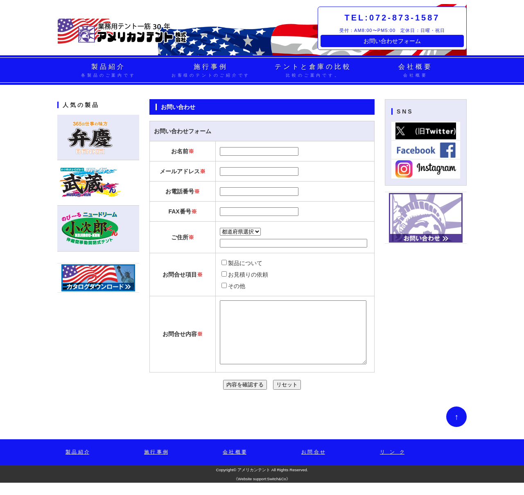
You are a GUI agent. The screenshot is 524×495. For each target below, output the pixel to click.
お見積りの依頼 (244, 274)
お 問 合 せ (313, 464)
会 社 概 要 (234, 464)
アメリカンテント (253, 482)
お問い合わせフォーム (392, 41)
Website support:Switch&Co (262, 491)
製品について (241, 263)
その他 (233, 286)
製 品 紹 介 (77, 464)
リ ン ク (392, 464)
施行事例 (211, 71)
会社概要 (415, 71)
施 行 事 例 (156, 464)
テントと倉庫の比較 (313, 71)
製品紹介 (108, 71)
